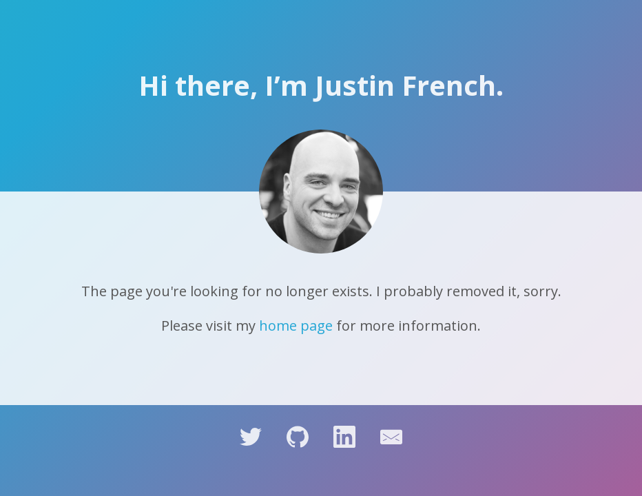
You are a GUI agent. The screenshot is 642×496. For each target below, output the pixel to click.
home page (296, 325)
